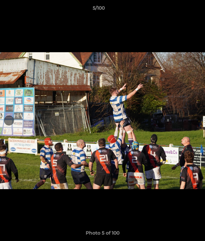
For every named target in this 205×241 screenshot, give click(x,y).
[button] (181, 10)
